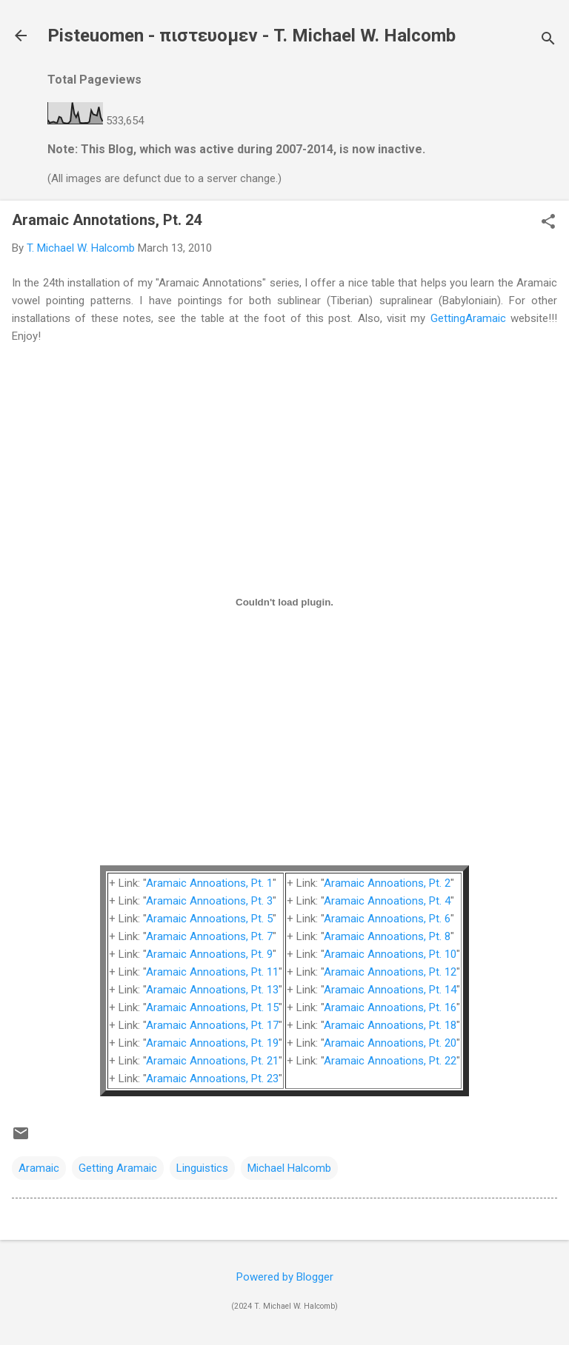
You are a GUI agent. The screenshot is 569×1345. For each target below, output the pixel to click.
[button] (548, 222)
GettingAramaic (468, 318)
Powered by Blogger (284, 1277)
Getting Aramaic (118, 1168)
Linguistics (202, 1168)
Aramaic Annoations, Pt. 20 (390, 1043)
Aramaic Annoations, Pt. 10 (390, 954)
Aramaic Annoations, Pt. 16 (390, 1007)
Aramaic (39, 1168)
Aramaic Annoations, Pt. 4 (387, 901)
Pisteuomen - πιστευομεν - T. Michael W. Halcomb (251, 35)
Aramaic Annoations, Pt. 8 (387, 936)
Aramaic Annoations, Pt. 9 (209, 954)
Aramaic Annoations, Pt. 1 (209, 883)
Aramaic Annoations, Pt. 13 (212, 989)
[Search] (548, 40)
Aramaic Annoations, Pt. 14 (390, 989)
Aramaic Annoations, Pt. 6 (387, 918)
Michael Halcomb (289, 1168)
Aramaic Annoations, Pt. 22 (390, 1060)
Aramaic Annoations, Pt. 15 (212, 1007)
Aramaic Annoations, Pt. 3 (209, 901)
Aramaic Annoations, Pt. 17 (212, 1025)
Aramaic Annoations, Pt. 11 (212, 972)
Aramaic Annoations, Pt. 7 (209, 936)
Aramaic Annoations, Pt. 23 (212, 1078)
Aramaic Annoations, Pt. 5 (209, 918)
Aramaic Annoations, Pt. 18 (390, 1025)
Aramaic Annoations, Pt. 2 (387, 883)
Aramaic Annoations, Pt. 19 (212, 1043)
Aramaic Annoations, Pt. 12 (390, 972)
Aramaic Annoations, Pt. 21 (212, 1060)
